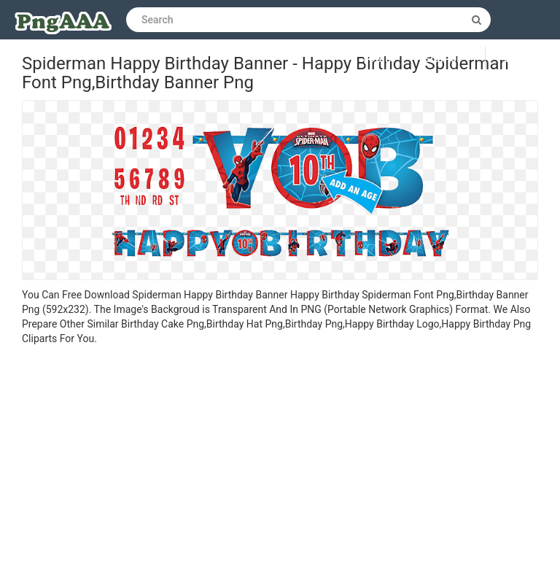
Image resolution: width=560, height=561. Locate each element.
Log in (380, 59)
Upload (523, 59)
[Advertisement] (280, 455)
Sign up (443, 59)
